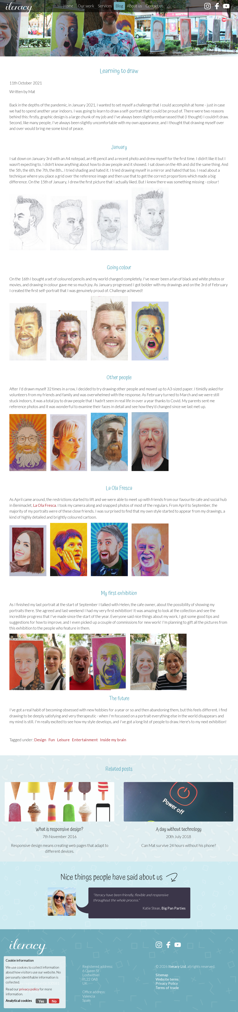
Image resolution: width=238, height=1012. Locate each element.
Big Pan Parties (173, 908)
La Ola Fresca (44, 505)
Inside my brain (113, 739)
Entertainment (85, 739)
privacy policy (29, 989)
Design (40, 739)
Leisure (63, 739)
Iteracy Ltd (177, 966)
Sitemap (162, 975)
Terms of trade (167, 988)
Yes (41, 1001)
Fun (51, 739)
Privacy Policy (167, 983)
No (54, 1001)
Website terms (167, 979)
